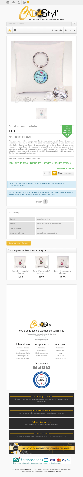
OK (74, 24)
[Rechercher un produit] (39, 24)
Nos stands (60, 350)
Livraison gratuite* (23, 356)
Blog (60, 353)
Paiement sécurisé (22, 358)
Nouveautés (57, 30)
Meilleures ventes (41, 353)
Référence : (13, 158)
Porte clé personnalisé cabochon (20, 272)
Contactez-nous (60, 358)
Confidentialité (23, 350)
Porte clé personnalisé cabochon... (41, 272)
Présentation (60, 348)
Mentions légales (23, 348)
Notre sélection (41, 356)
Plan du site (60, 356)
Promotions (70, 30)
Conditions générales (23, 353)
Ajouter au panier (62, 173)
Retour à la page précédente (18, 243)
